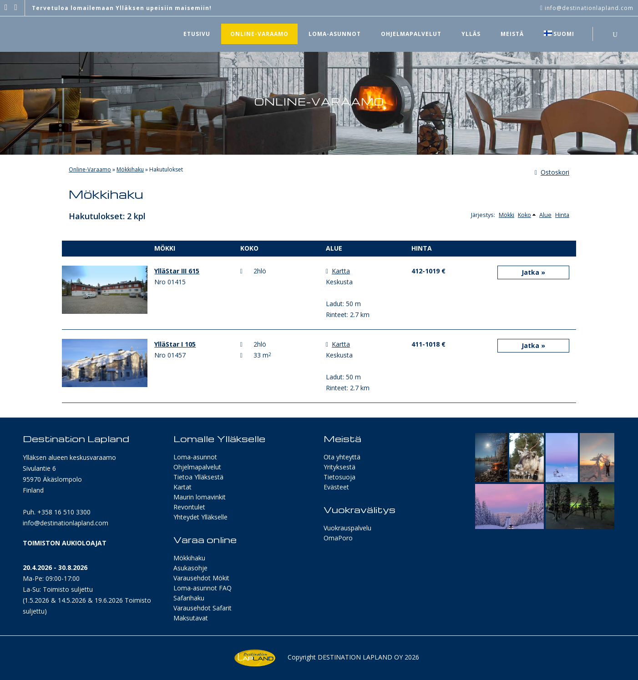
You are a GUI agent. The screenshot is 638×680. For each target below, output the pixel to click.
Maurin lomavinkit (199, 497)
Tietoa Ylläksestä (198, 477)
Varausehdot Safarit (202, 608)
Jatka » (533, 272)
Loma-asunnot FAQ (202, 588)
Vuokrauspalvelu (347, 528)
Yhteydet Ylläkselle (200, 517)
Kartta (341, 271)
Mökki (506, 215)
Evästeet (336, 487)
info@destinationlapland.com (65, 523)
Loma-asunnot (195, 457)
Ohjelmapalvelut (197, 467)
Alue (545, 215)
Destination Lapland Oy (360, 657)
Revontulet (189, 507)
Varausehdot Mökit (201, 578)
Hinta (562, 215)
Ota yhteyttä (342, 457)
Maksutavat (190, 618)
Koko (524, 215)
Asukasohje (190, 568)
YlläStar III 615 (176, 271)
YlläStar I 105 (175, 344)
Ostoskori (552, 172)
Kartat (182, 487)
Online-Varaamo (90, 169)
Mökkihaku (130, 169)
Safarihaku (188, 598)
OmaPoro (338, 538)
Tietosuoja (339, 477)
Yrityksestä (339, 467)
